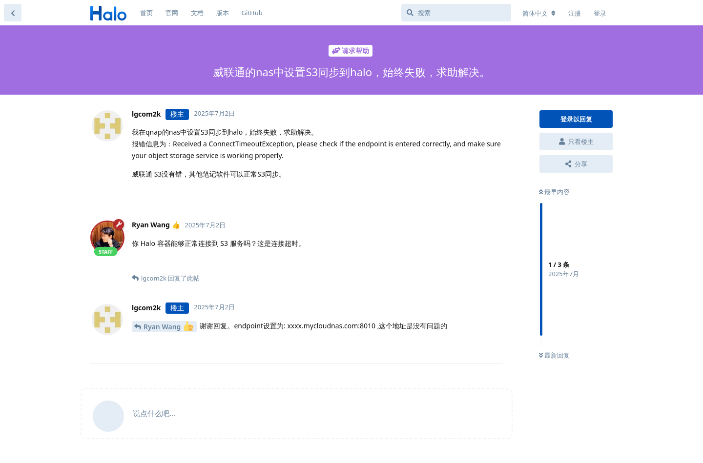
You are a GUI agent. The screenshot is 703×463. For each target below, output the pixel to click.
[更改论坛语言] (539, 13)
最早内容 (554, 191)
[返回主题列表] (12, 12)
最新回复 (554, 355)
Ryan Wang (168, 326)
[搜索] (456, 12)
